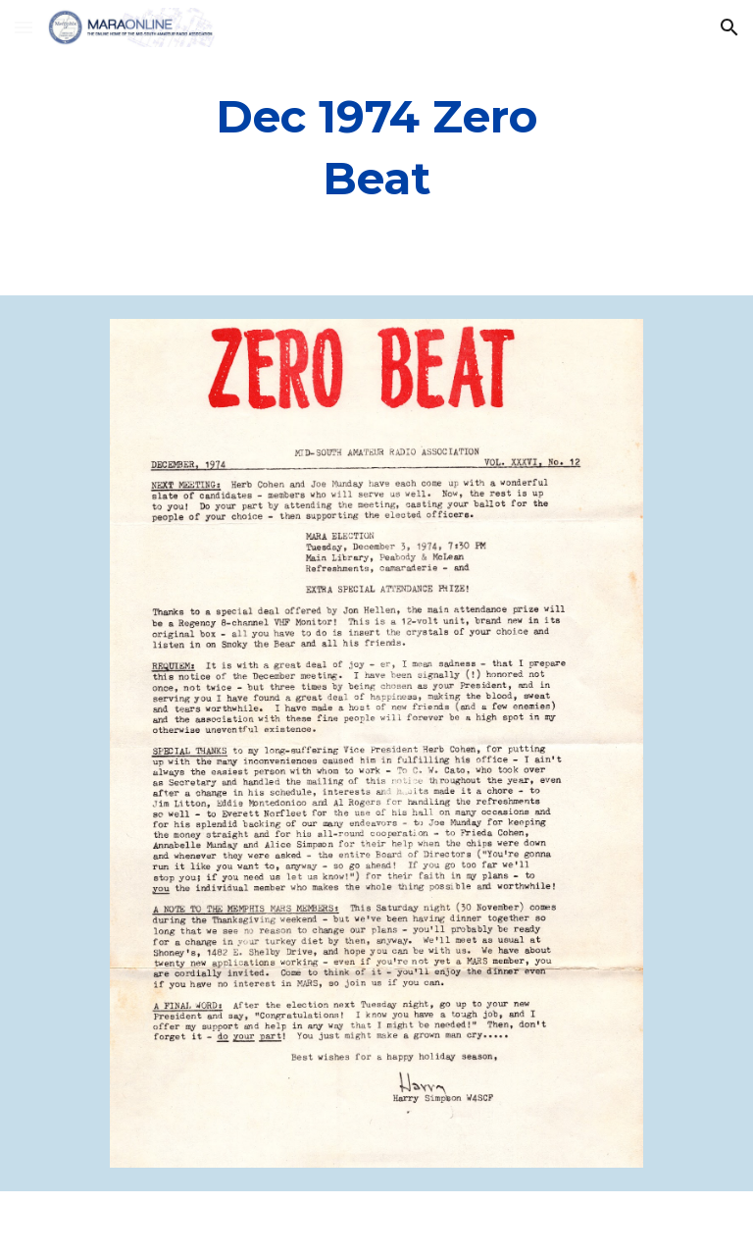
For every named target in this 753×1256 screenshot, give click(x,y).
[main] (376, 147)
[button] (23, 27)
